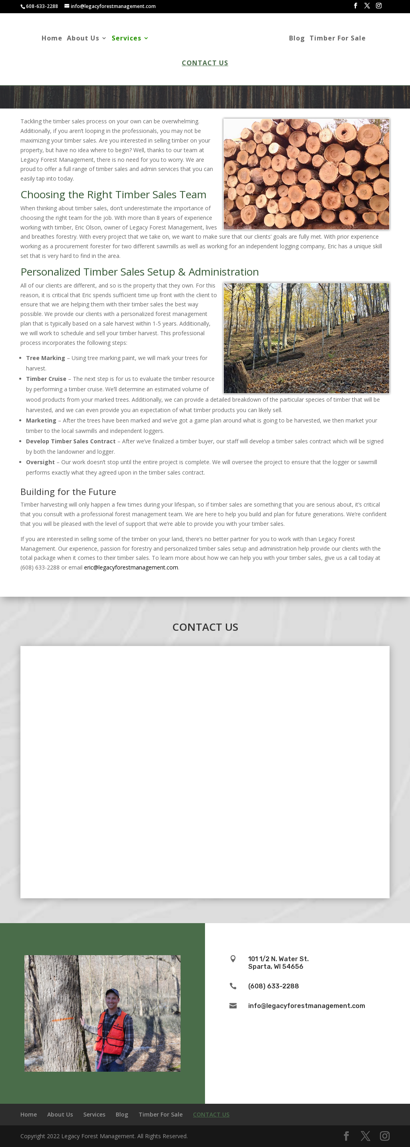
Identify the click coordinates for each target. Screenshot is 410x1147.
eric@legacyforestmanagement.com (131, 567)
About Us (76, 39)
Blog (303, 39)
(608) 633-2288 (273, 986)
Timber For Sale (344, 39)
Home (45, 39)
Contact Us (205, 63)
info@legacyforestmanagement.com (306, 1006)
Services (120, 39)
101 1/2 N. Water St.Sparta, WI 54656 (278, 962)
